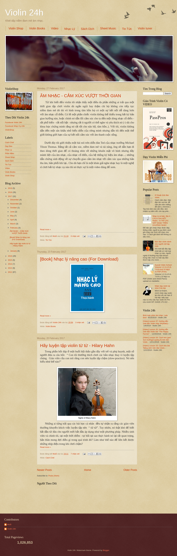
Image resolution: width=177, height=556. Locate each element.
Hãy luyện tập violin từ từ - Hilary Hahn (77, 345)
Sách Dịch (87, 28)
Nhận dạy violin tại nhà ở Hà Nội (162, 287)
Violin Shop (16, 28)
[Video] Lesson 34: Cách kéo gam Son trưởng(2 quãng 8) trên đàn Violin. (157, 339)
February (14, 228)
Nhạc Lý (69, 28)
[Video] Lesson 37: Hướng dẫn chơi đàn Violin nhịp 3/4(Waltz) (155, 322)
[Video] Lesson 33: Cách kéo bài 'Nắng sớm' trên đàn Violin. (156, 347)
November (14, 204)
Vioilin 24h (57, 322)
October (13, 208)
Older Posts (130, 470)
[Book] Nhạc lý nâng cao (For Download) (79, 259)
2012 (10, 272)
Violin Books (37, 28)
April (12, 220)
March (13, 224)
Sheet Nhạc (10, 157)
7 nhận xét (75, 454)
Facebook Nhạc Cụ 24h (15, 126)
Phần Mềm (9, 153)
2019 (10, 188)
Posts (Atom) (53, 476)
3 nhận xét (79, 322)
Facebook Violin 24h (13, 122)
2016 (10, 256)
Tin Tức (127, 28)
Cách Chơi (50, 458)
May (12, 216)
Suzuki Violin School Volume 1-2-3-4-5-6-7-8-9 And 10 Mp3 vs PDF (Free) (163, 268)
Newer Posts (44, 470)
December (14, 200)
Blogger (106, 550)
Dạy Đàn (8, 146)
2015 (10, 260)
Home (87, 470)
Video (54, 28)
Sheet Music (108, 28)
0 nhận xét (75, 236)
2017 (10, 196)
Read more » (45, 229)
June (12, 212)
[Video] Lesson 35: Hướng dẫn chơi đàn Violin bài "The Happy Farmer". (155, 331)
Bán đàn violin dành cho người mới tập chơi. (163, 244)
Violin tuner (145, 28)
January (13, 251)
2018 (10, 192)
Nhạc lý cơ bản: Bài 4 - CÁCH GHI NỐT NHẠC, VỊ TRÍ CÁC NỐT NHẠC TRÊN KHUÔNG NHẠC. (161, 220)
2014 (10, 264)
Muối (55, 236)
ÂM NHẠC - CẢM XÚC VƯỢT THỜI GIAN (80, 95)
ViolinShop (9, 130)
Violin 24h (24, 12)
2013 (10, 268)
